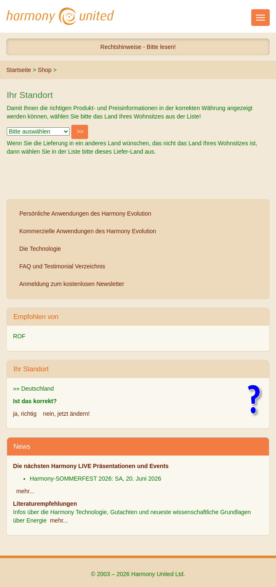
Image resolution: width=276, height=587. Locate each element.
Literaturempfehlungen (45, 503)
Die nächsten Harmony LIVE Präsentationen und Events (91, 466)
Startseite (18, 70)
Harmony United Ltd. (60, 16)
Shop (45, 70)
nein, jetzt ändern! (66, 413)
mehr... (25, 491)
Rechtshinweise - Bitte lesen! (138, 47)
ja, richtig (24, 413)
